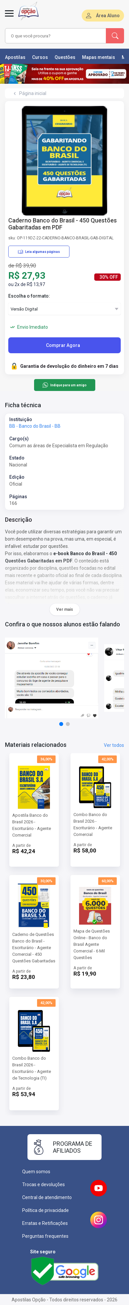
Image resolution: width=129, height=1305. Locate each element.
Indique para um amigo (64, 385)
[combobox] (55, 35)
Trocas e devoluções (43, 1184)
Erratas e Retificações (45, 1223)
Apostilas (15, 57)
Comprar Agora (63, 345)
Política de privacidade (45, 1210)
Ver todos (114, 745)
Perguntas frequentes (45, 1236)
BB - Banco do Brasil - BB (35, 426)
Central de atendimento (47, 1197)
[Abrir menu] (9, 17)
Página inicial (32, 93)
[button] (61, 724)
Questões (65, 57)
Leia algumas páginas (39, 251)
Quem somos (36, 1171)
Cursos (40, 57)
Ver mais (64, 609)
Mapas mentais (98, 57)
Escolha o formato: (29, 296)
